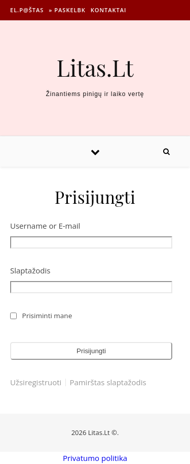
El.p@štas (27, 10)
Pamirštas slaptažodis (107, 382)
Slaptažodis (30, 270)
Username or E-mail (45, 226)
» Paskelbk (67, 10)
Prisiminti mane (47, 315)
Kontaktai (109, 10)
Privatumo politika (95, 458)
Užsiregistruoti (35, 382)
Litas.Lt (95, 67)
